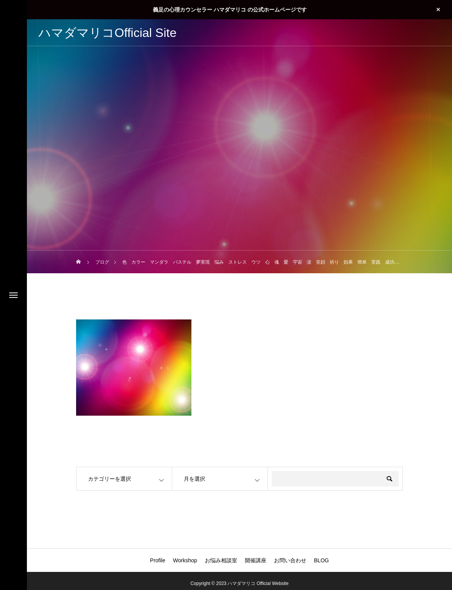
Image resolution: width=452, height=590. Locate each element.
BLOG (321, 560)
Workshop (185, 560)
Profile (157, 560)
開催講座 (255, 560)
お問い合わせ (290, 560)
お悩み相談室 (221, 560)
